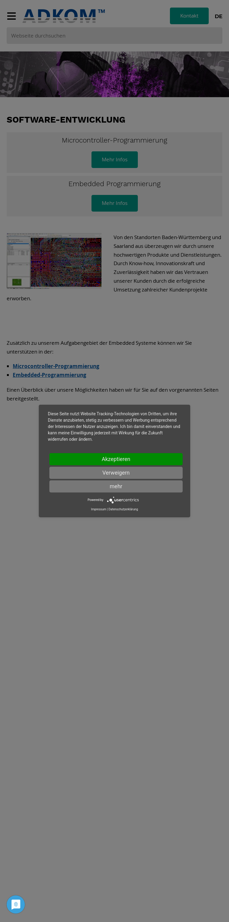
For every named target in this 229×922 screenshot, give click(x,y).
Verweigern (116, 472)
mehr (116, 486)
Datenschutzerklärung (123, 509)
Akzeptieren (116, 459)
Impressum (98, 509)
